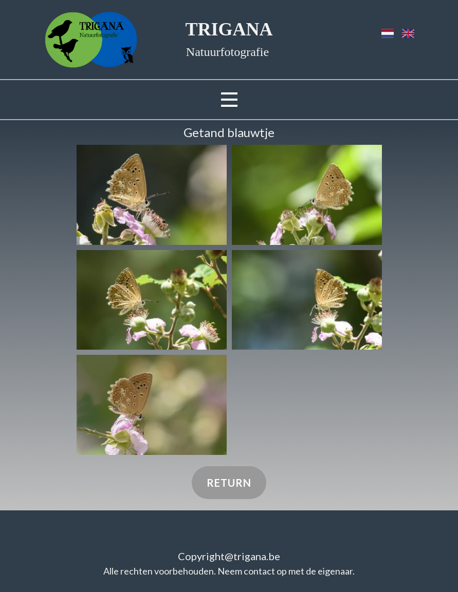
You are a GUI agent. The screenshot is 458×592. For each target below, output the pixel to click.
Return (229, 482)
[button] (152, 195)
